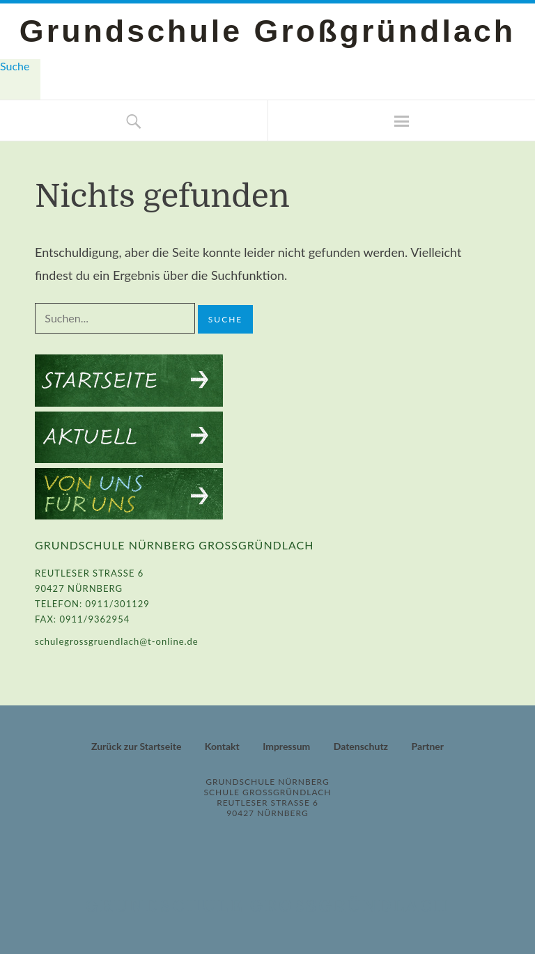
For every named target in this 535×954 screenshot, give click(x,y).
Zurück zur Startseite (136, 746)
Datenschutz (361, 746)
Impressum (286, 746)
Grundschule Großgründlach (267, 30)
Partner (427, 746)
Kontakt (222, 746)
